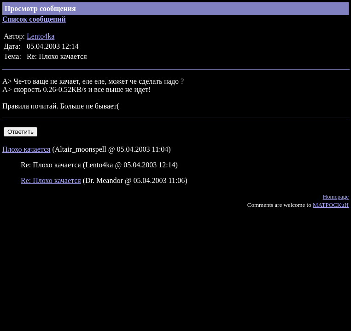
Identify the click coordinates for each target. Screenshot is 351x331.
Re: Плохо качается (51, 180)
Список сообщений (34, 19)
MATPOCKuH (331, 204)
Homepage (336, 196)
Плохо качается (26, 149)
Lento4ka (40, 36)
